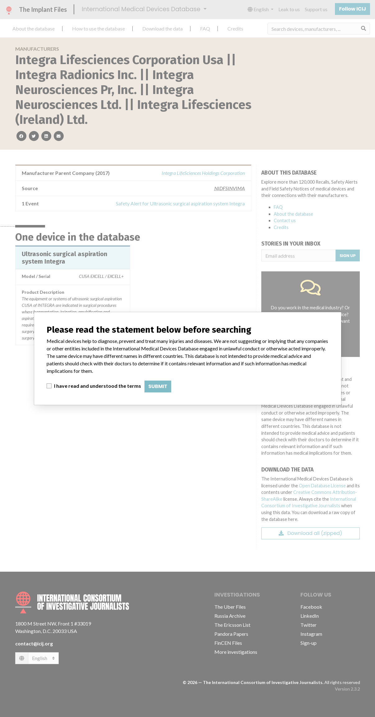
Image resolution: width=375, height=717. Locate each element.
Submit (158, 386)
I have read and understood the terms (97, 386)
